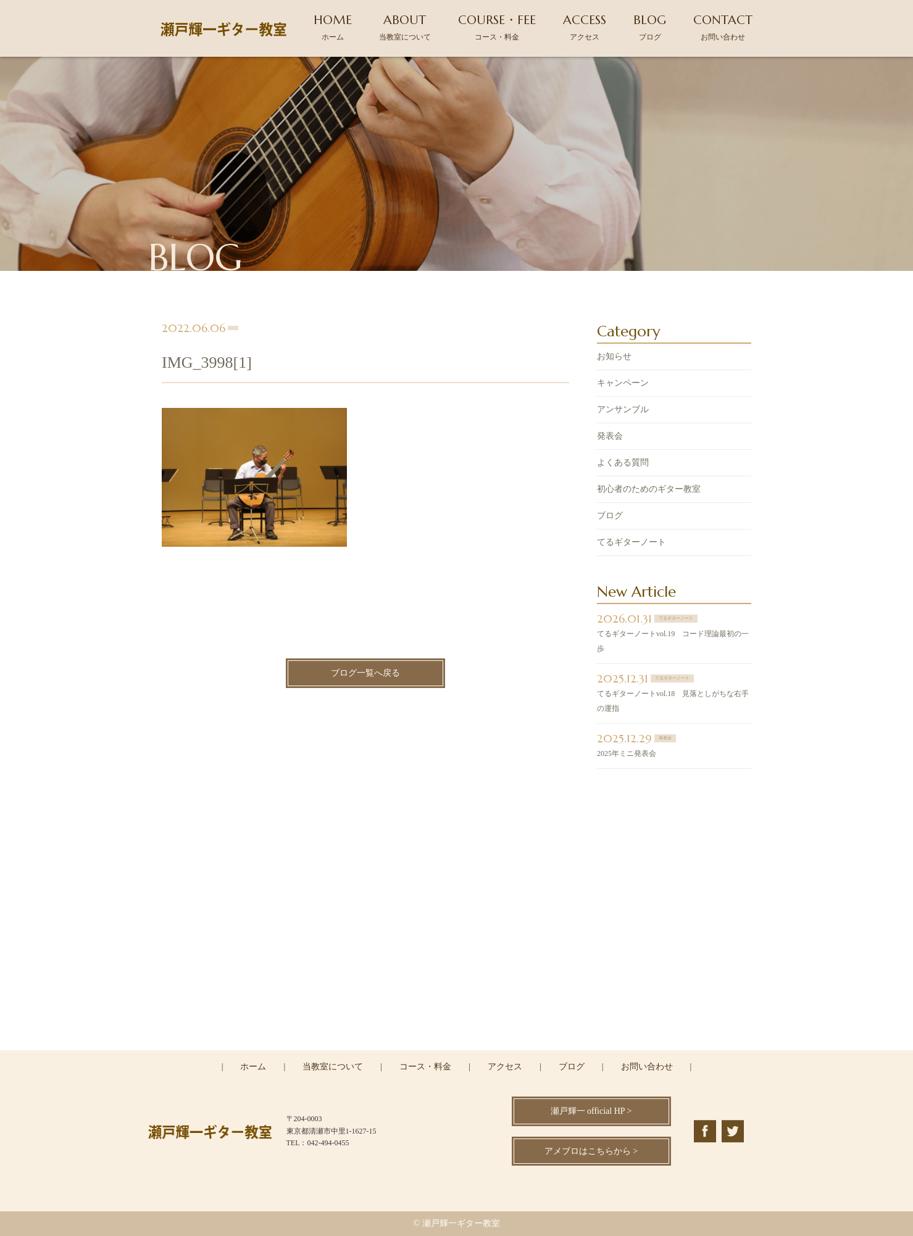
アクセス (505, 1066)
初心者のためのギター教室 (649, 490)
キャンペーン (623, 384)
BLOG (649, 26)
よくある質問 (623, 463)
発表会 (610, 437)
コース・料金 (425, 1066)
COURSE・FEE (497, 26)
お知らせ (614, 357)
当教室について (332, 1066)
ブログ (610, 516)
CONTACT (722, 26)
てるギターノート (631, 543)
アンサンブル (623, 410)
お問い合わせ (647, 1066)
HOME (333, 26)
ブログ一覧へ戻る (365, 674)
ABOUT (405, 26)
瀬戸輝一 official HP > (591, 1111)
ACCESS (584, 26)
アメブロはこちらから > (591, 1151)
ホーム (253, 1066)
